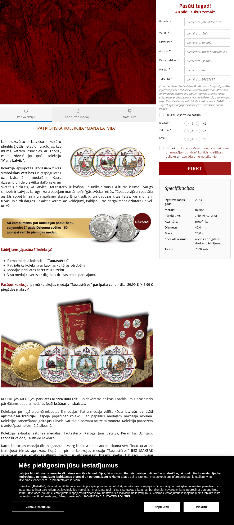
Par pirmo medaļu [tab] (77, 114)
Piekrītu (201, 507)
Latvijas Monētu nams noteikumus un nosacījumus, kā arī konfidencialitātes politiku (197, 152)
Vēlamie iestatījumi (38, 506)
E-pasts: (165, 21)
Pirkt (195, 168)
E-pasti (164, 123)
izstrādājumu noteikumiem (200, 156)
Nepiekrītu (161, 507)
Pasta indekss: (168, 60)
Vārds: (163, 32)
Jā (192, 123)
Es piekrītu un (197, 152)
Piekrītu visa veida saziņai (184, 115)
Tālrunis (165, 130)
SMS (163, 138)
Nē (204, 123)
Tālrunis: (164, 78)
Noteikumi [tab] (130, 114)
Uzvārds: (164, 42)
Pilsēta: (163, 69)
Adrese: (163, 51)
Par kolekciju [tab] (26, 114)
